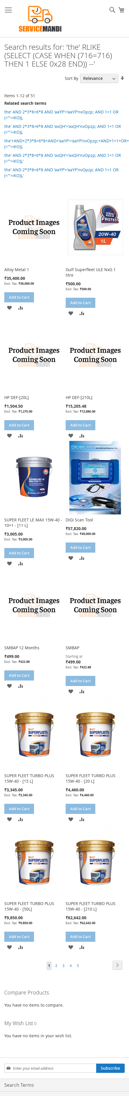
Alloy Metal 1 (16, 269)
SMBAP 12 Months (21, 647)
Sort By (71, 78)
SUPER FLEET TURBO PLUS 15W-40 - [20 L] (90, 778)
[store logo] (40, 18)
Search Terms (19, 1085)
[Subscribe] (110, 1068)
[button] (9, 307)
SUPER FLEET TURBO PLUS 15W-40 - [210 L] (90, 906)
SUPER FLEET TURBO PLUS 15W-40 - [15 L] (29, 778)
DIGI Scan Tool (79, 520)
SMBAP (72, 647)
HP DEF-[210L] (79, 397)
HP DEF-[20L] (16, 397)
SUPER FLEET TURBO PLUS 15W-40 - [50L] (29, 906)
